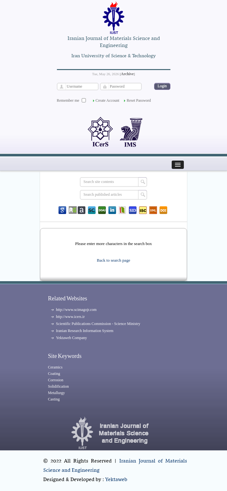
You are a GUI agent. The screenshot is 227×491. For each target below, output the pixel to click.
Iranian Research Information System (85, 331)
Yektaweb (116, 479)
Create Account (107, 100)
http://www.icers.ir (70, 316)
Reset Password (139, 100)
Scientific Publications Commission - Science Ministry (98, 323)
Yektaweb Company (71, 338)
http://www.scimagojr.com (76, 309)
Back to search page (113, 260)
